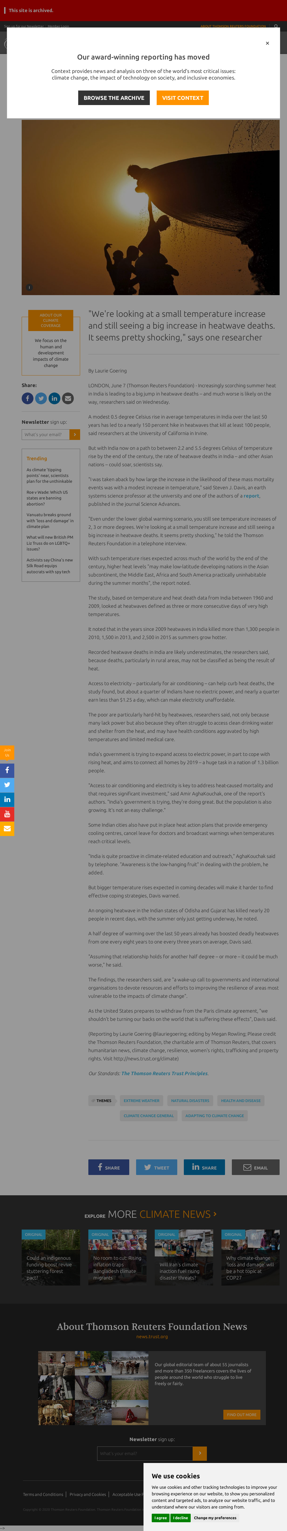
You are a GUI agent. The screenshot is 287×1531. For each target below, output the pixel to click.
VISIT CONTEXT (182, 98)
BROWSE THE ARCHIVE (114, 98)
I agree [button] (160, 1518)
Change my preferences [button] (215, 1518)
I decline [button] (180, 1518)
